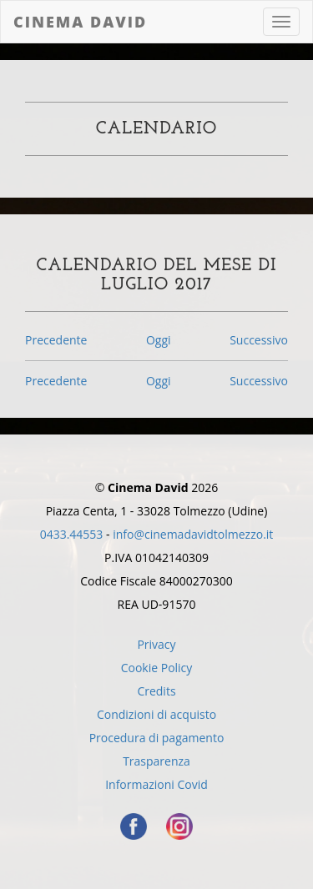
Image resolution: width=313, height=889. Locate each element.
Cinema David (80, 22)
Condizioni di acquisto (156, 714)
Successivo (259, 340)
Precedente (56, 340)
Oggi (158, 340)
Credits (156, 691)
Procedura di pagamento (157, 738)
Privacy (156, 644)
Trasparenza (156, 761)
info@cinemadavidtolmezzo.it (193, 534)
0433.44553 (71, 534)
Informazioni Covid (156, 784)
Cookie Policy (157, 668)
